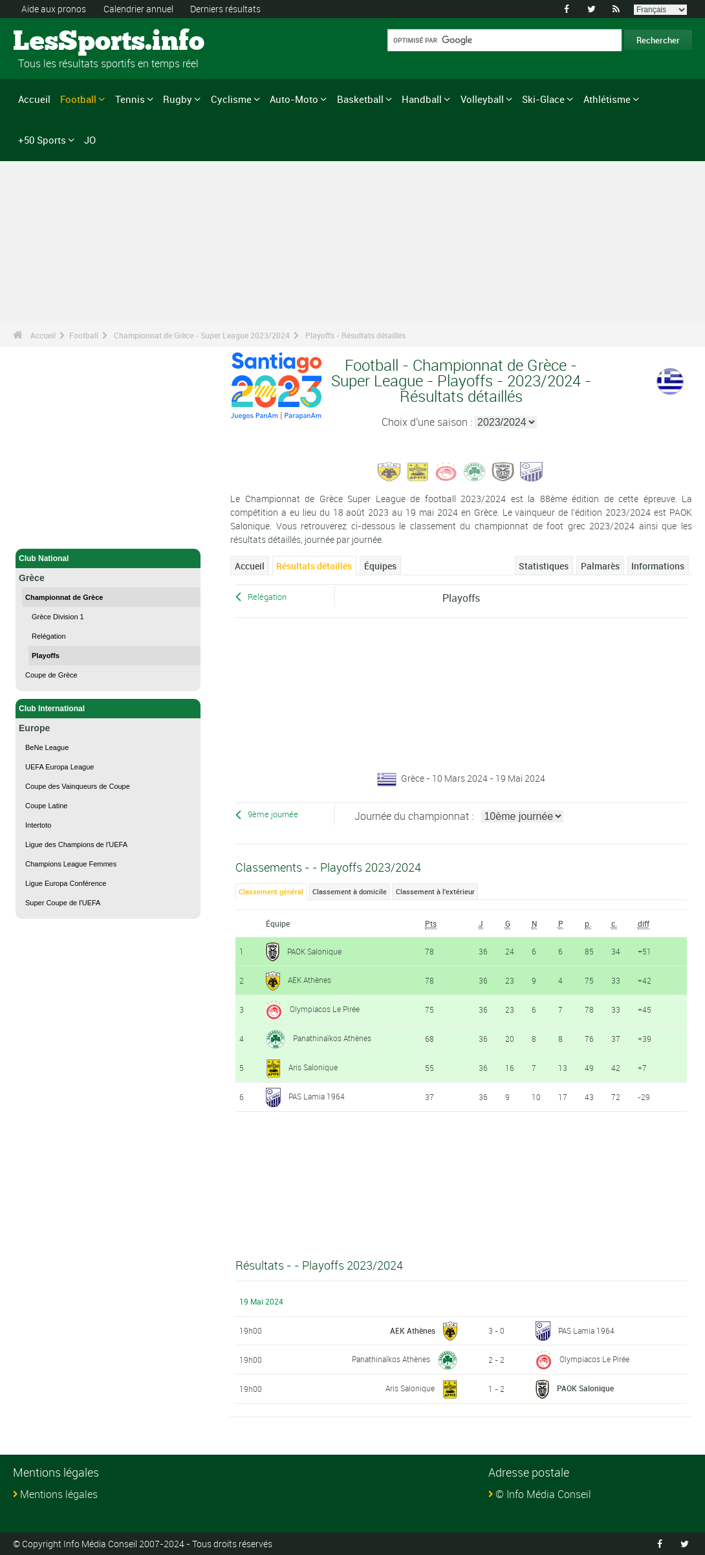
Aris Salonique (313, 1067)
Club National (108, 558)
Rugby (177, 99)
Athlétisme (607, 99)
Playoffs (46, 655)
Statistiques (544, 566)
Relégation (49, 636)
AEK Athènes (309, 980)
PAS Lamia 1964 (316, 1096)
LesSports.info (62, 42)
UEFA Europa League (59, 767)
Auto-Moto (294, 99)
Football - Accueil (51, 531)
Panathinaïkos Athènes (332, 1038)
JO (90, 139)
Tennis (130, 99)
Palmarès (600, 566)
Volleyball (482, 99)
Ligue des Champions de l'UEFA (76, 844)
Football (78, 99)
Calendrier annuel (138, 9)
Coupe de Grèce (51, 675)
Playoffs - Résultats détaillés (355, 335)
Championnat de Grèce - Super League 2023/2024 (202, 335)
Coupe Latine (46, 806)
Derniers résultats (225, 9)
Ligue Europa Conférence (65, 883)
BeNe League (47, 747)
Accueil (34, 99)
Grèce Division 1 (58, 617)
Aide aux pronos (53, 9)
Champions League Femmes (70, 864)
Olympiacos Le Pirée (325, 1009)
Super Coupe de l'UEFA (62, 903)
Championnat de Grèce (64, 597)
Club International (108, 708)
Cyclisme (231, 99)
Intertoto (38, 825)
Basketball (360, 99)
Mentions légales (59, 1494)
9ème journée (273, 814)
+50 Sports (42, 139)
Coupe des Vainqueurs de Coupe (77, 786)
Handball (422, 99)
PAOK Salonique (314, 951)
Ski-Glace (543, 99)
